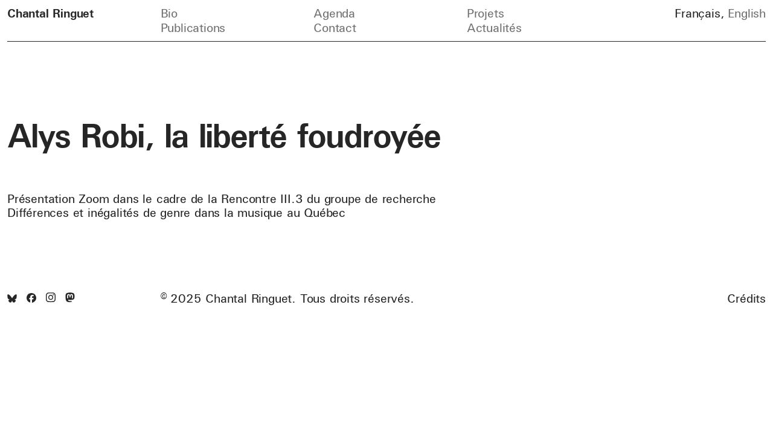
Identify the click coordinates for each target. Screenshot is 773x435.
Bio (169, 13)
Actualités (494, 27)
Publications (193, 27)
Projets (485, 13)
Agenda (334, 13)
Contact (334, 27)
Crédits (746, 298)
